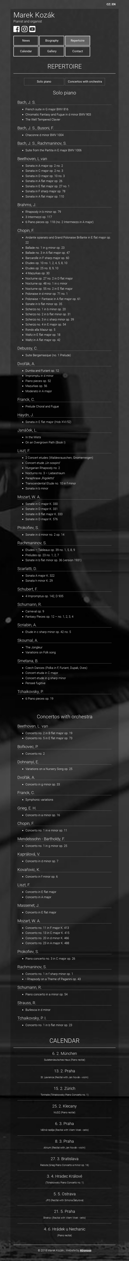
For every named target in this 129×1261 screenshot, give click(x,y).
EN (114, 4)
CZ (108, 4)
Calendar (26, 51)
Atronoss (85, 1250)
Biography (51, 40)
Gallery (51, 51)
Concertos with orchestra (85, 81)
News (26, 40)
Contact (77, 51)
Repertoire (78, 40)
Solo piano (44, 81)
